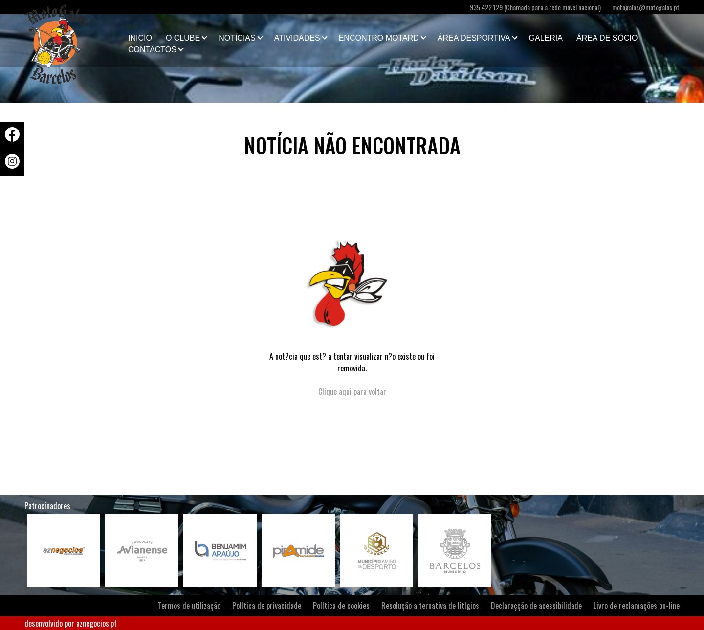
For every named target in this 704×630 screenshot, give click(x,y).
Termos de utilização (189, 605)
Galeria (546, 38)
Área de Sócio (607, 38)
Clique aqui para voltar (352, 391)
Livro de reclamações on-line (637, 605)
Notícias (237, 38)
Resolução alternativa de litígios (430, 605)
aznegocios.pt (96, 623)
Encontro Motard (379, 38)
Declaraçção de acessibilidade (536, 605)
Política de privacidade (266, 605)
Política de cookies (341, 605)
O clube (183, 38)
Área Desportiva (474, 38)
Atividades (297, 38)
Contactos (152, 49)
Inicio (140, 38)
